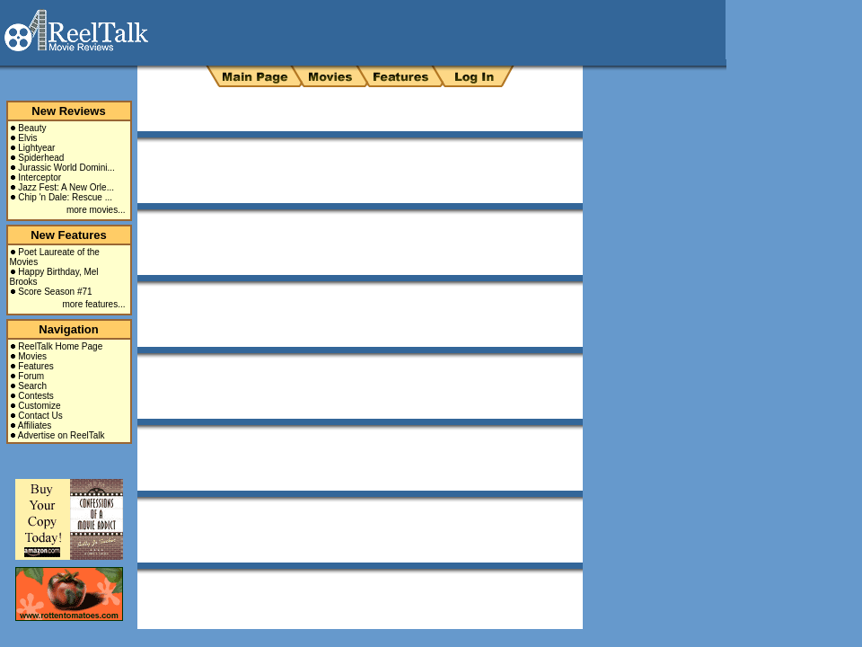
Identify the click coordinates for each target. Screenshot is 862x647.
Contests (35, 396)
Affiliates (35, 425)
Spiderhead (41, 158)
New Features (69, 235)
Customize (39, 406)
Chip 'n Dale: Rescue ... (65, 197)
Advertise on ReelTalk (61, 435)
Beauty (32, 128)
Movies (32, 356)
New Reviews (68, 111)
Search (32, 386)
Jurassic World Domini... (66, 168)
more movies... (96, 210)
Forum (31, 376)
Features (35, 366)
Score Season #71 (55, 292)
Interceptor (39, 177)
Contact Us (40, 416)
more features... (93, 304)
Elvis (27, 138)
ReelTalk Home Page (60, 346)
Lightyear (36, 148)
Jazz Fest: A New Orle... (66, 187)
